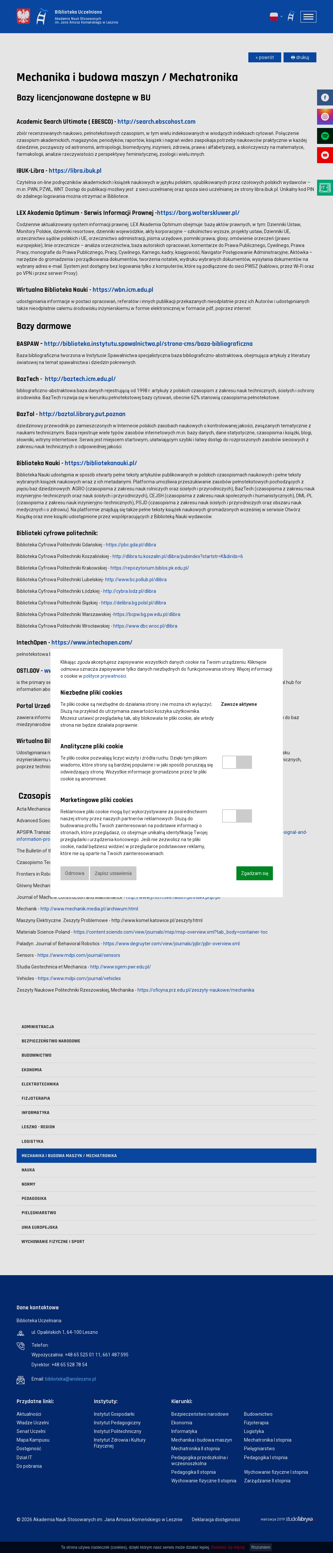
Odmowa (74, 873)
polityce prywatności (104, 676)
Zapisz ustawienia (114, 873)
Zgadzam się (254, 873)
